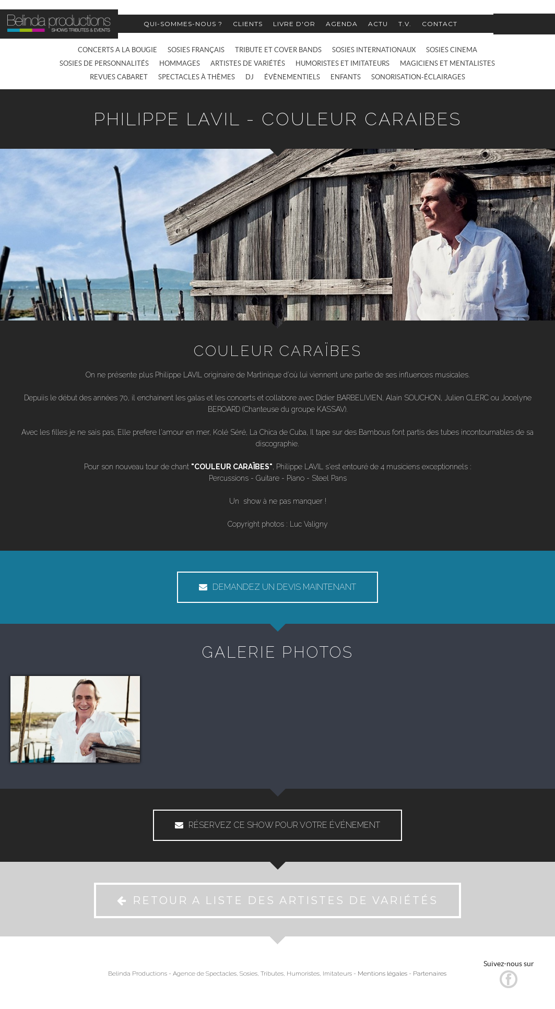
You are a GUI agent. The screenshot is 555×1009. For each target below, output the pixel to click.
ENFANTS (345, 77)
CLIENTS (248, 24)
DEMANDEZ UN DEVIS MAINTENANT (277, 587)
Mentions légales (382, 973)
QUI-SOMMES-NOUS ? (183, 24)
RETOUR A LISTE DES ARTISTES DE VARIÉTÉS (277, 900)
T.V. (404, 24)
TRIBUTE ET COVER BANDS (278, 50)
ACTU (378, 24)
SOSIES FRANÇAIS (196, 50)
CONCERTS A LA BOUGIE (117, 50)
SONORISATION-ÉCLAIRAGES (418, 77)
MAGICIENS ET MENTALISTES (447, 63)
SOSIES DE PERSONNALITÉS (104, 63)
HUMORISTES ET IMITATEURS (342, 63)
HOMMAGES (179, 63)
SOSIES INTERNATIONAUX (374, 50)
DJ (249, 77)
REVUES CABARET (119, 77)
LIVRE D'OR (294, 24)
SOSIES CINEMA (451, 50)
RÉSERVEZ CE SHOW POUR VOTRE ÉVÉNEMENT (277, 825)
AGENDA (342, 24)
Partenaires (429, 973)
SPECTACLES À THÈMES (196, 77)
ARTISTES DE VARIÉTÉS (247, 63)
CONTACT (439, 24)
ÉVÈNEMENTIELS (292, 77)
